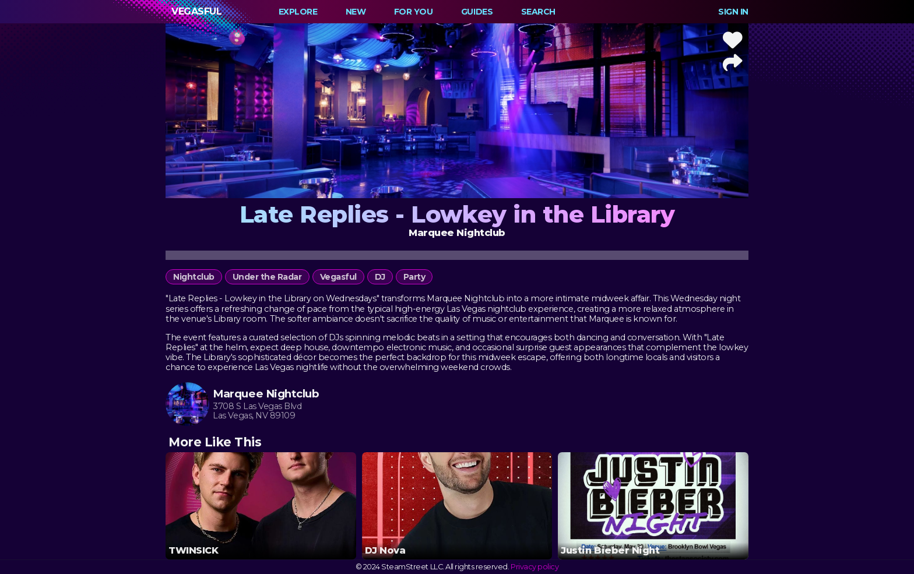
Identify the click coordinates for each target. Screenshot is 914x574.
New (356, 11)
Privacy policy (534, 566)
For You (413, 11)
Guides (477, 11)
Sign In (733, 11)
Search (538, 11)
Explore (298, 11)
